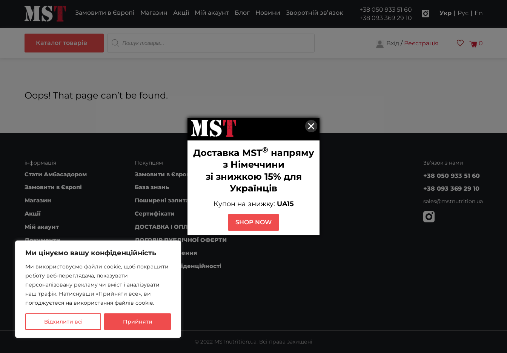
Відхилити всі (63, 321)
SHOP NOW (253, 222)
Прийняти (137, 321)
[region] (98, 289)
